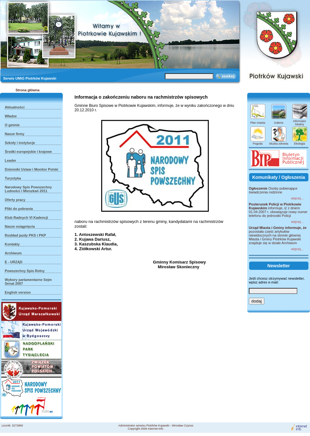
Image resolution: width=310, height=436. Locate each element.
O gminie (12, 125)
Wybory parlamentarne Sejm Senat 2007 (28, 281)
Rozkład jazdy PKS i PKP (25, 235)
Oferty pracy (15, 200)
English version (18, 292)
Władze (11, 116)
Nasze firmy (14, 134)
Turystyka (13, 178)
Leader (10, 160)
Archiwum (13, 253)
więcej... (297, 198)
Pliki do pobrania (19, 209)
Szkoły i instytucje (20, 143)
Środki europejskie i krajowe (28, 151)
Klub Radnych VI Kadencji (26, 217)
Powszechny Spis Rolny (25, 271)
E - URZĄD (14, 262)
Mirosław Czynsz (182, 425)
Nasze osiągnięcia (20, 226)
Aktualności (14, 107)
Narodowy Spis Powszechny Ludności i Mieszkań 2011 (28, 189)
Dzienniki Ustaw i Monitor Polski (31, 169)
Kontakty (12, 244)
